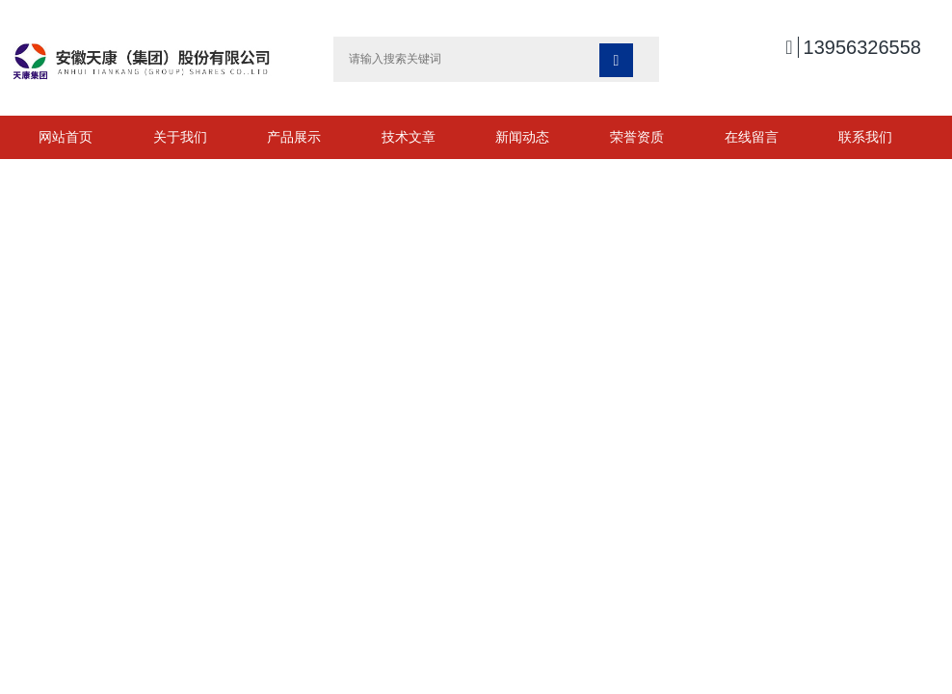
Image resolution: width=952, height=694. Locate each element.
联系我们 (865, 137)
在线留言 (752, 137)
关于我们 (180, 137)
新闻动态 (522, 137)
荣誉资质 (637, 137)
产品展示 (294, 137)
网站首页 (66, 137)
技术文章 (409, 137)
